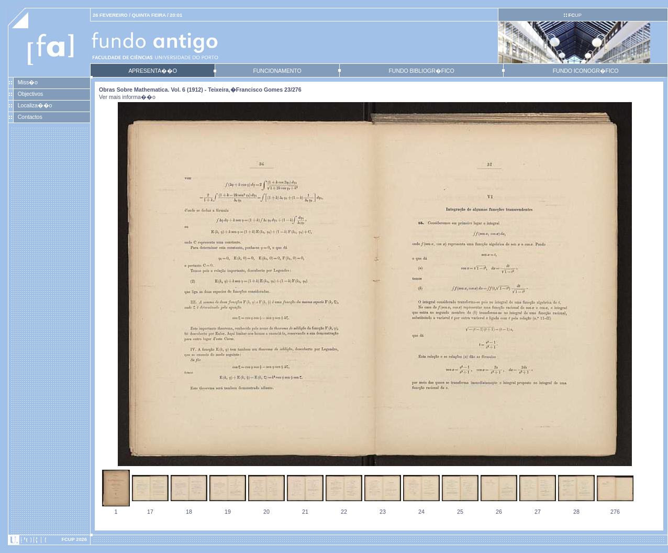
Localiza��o (35, 105)
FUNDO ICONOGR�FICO (586, 71)
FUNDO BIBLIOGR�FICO (421, 71)
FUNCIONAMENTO (277, 71)
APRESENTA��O (152, 71)
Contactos (30, 117)
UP (574, 15)
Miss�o (28, 82)
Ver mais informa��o (127, 97)
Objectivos (30, 94)
